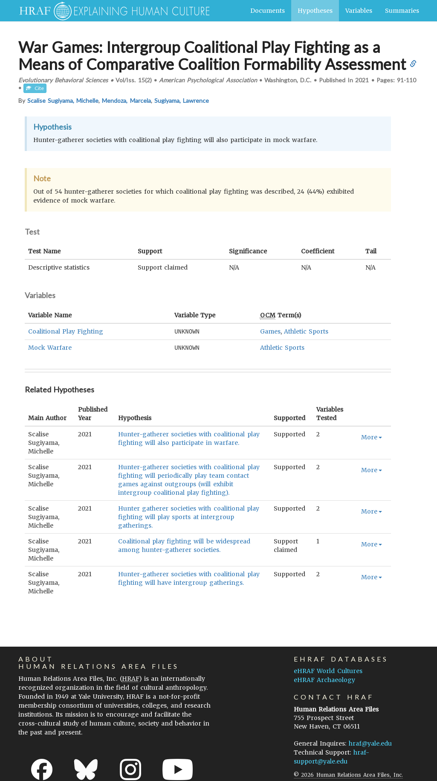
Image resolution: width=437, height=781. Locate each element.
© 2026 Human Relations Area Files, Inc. (348, 774)
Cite (35, 88)
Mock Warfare (50, 347)
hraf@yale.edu (370, 742)
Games (270, 331)
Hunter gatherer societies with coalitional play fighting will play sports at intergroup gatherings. (188, 516)
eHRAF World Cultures (328, 670)
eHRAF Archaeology (324, 679)
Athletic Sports (306, 331)
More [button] (371, 436)
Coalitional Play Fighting (65, 331)
